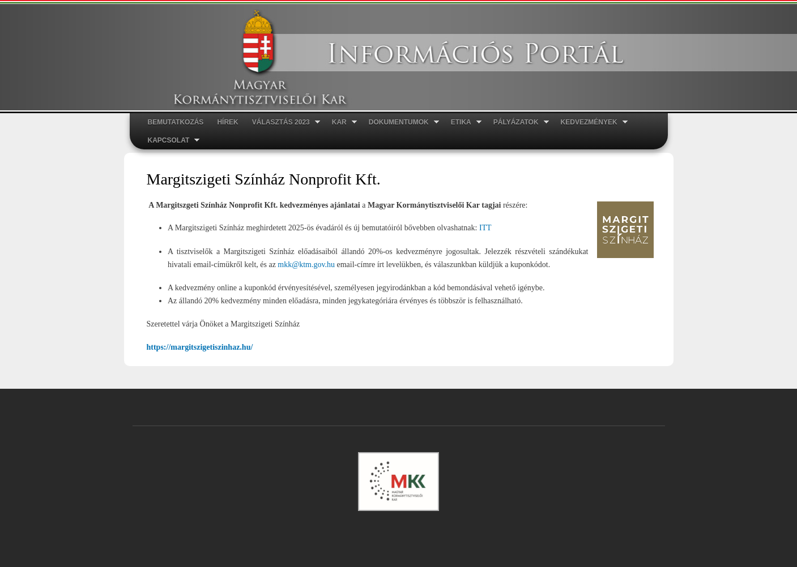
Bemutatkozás (176, 122)
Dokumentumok (400, 122)
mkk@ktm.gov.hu (306, 264)
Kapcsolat (170, 140)
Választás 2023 (282, 122)
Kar (341, 122)
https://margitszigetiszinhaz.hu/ (200, 347)
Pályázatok (518, 122)
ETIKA (462, 122)
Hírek (227, 122)
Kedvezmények (591, 122)
